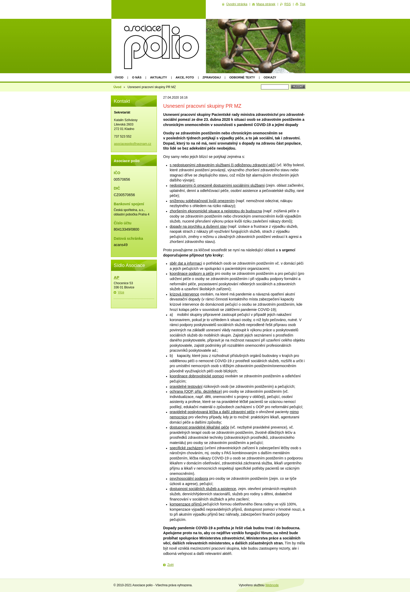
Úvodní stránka (236, 4)
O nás (136, 77)
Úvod (119, 77)
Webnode (272, 585)
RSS (287, 4)
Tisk (302, 4)
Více (121, 292)
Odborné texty (242, 77)
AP (116, 277)
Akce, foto (185, 77)
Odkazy (270, 77)
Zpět (170, 565)
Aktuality (158, 77)
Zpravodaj (212, 77)
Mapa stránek (265, 4)
